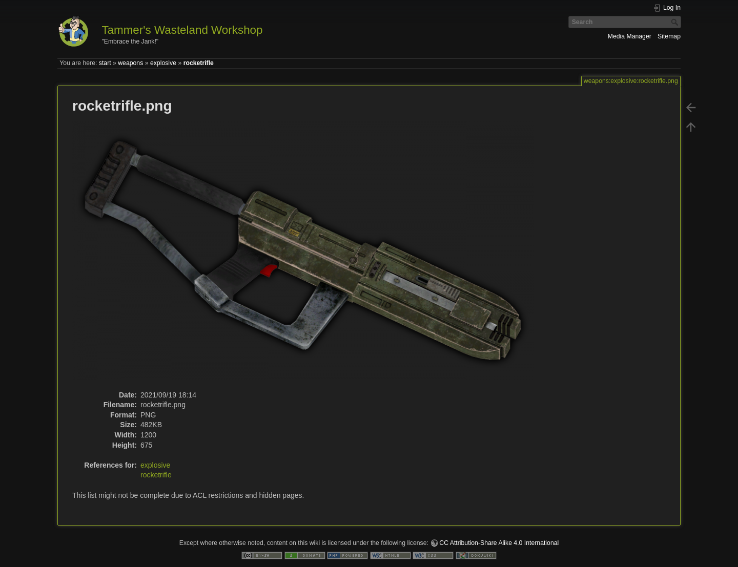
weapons (130, 63)
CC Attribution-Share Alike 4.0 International (499, 543)
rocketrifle (198, 63)
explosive (163, 63)
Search (676, 22)
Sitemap (669, 36)
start (105, 63)
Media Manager (629, 36)
